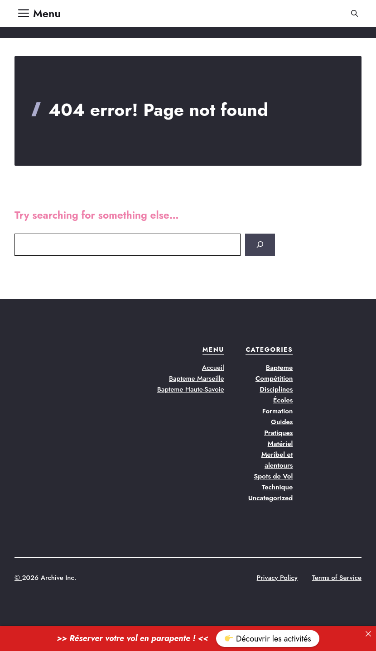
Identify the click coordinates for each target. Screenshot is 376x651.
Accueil (213, 368)
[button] (354, 13)
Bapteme (279, 368)
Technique (277, 487)
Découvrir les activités (268, 639)
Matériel (280, 444)
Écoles (283, 400)
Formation (277, 411)
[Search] (260, 245)
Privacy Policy (277, 578)
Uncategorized (270, 498)
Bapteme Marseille (196, 378)
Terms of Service (337, 578)
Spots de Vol (273, 476)
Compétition (274, 378)
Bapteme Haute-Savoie (190, 389)
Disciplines (276, 389)
